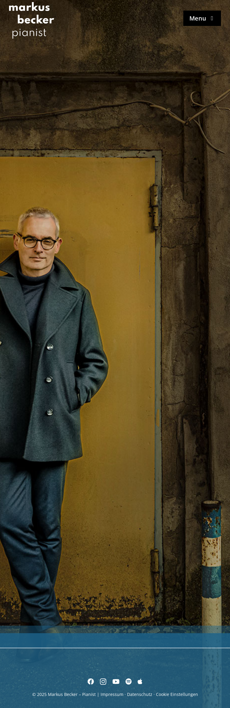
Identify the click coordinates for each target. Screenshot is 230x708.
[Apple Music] (140, 681)
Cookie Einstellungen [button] (177, 694)
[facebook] (91, 681)
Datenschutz (139, 694)
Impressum (112, 694)
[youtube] (116, 681)
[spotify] (129, 681)
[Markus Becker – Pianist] (31, 4)
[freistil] (173, 503)
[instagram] (103, 681)
